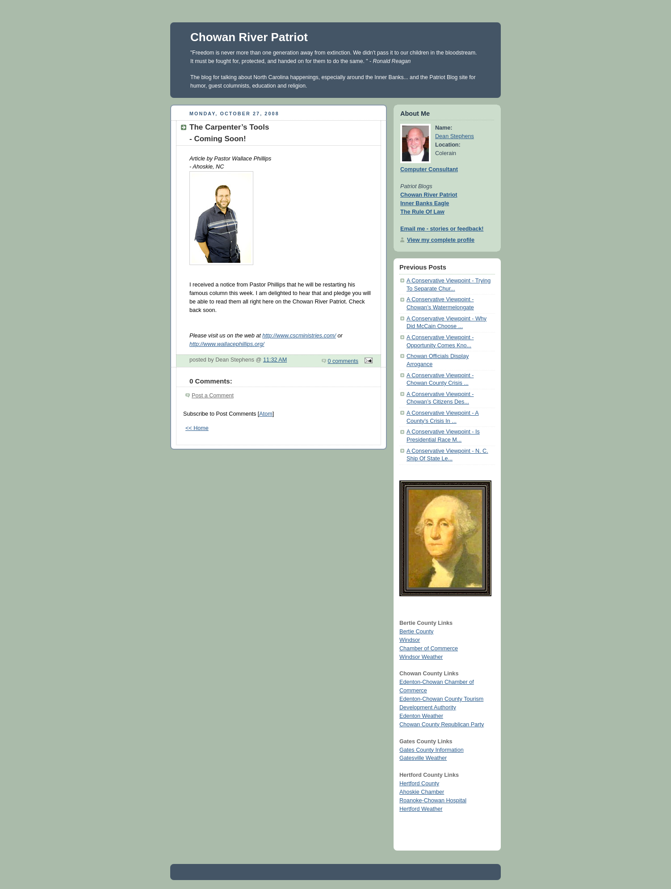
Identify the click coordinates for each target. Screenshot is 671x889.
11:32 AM (275, 360)
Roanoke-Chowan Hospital (432, 800)
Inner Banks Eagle (424, 203)
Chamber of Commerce (428, 648)
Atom (265, 414)
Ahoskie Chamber (421, 792)
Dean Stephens (454, 136)
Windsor (409, 640)
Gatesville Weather (423, 758)
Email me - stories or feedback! (441, 229)
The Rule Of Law (422, 212)
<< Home (197, 428)
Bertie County (416, 631)
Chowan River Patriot (249, 37)
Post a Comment (213, 395)
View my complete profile (440, 240)
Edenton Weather (421, 716)
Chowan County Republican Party (441, 724)
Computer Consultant (429, 169)
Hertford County (419, 783)
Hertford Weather (420, 809)
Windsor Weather (421, 657)
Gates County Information (431, 750)
